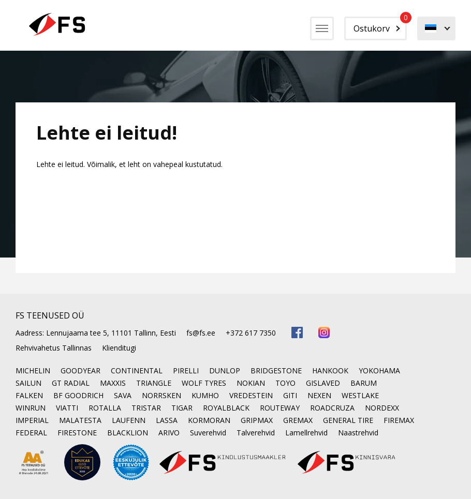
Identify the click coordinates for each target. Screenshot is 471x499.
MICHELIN (33, 370)
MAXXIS (113, 383)
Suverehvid (208, 432)
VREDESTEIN (251, 395)
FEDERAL (31, 432)
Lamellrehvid (306, 432)
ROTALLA (105, 408)
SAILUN (28, 383)
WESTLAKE (360, 395)
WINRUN (31, 408)
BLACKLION (127, 432)
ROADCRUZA (332, 408)
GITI (290, 395)
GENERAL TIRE (348, 420)
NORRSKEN (161, 395)
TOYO (285, 383)
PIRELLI (186, 370)
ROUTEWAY (280, 408)
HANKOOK (330, 370)
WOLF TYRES (204, 383)
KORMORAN (209, 420)
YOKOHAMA (379, 370)
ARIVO (169, 432)
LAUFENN (128, 420)
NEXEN (319, 395)
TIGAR (182, 408)
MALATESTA (80, 420)
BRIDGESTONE (276, 370)
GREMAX (298, 420)
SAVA (122, 395)
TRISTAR (146, 408)
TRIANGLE (153, 383)
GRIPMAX (257, 420)
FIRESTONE (77, 432)
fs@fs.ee (200, 333)
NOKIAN (251, 383)
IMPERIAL (32, 420)
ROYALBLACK (226, 408)
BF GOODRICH (78, 395)
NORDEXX (382, 408)
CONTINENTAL (137, 370)
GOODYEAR (80, 370)
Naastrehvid (358, 432)
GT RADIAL (71, 383)
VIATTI (67, 408)
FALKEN (29, 395)
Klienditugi (119, 348)
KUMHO (205, 395)
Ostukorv (380, 25)
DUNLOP (224, 370)
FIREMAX (399, 420)
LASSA (167, 420)
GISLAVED (323, 383)
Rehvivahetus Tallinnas (54, 348)
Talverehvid (256, 432)
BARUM (363, 383)
